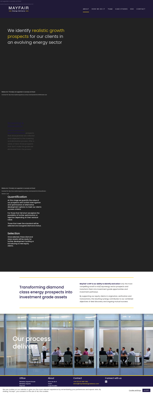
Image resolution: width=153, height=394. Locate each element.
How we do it (52, 382)
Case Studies (52, 386)
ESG (132, 9)
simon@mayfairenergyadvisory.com (86, 384)
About (51, 378)
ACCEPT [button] (146, 390)
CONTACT (141, 9)
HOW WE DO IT (98, 9)
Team (50, 384)
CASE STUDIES (121, 9)
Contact (77, 378)
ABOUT (86, 9)
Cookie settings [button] (135, 390)
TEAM (110, 9)
